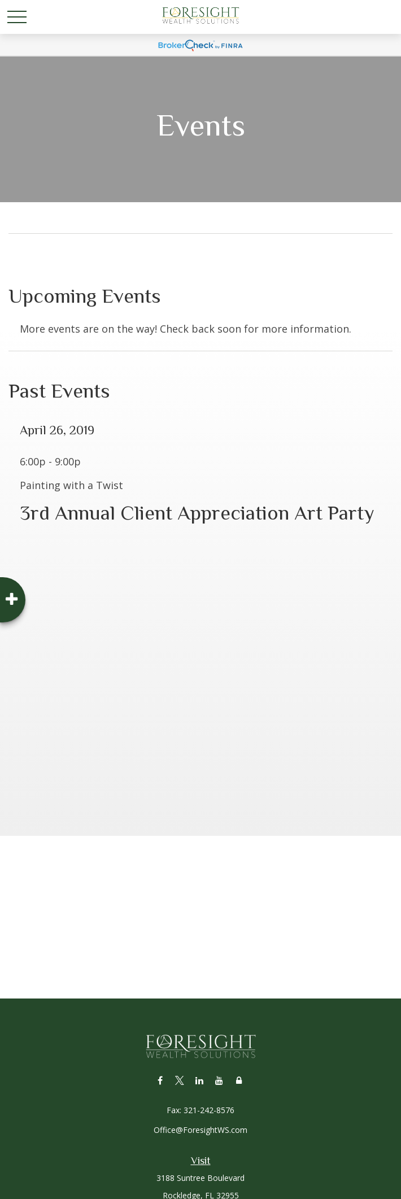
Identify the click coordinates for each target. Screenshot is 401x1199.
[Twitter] (180, 1080)
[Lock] (239, 1080)
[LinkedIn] (199, 1080)
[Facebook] (160, 1080)
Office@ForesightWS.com (200, 1129)
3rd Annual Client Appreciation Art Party (197, 513)
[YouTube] (219, 1080)
